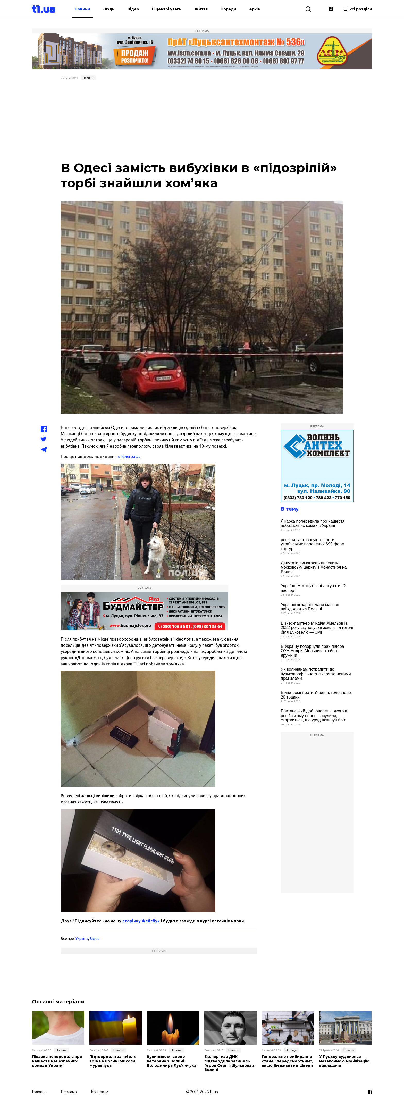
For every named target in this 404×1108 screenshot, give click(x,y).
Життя (201, 9)
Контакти (99, 1091)
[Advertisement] (202, 121)
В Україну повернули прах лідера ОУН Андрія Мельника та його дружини (312, 651)
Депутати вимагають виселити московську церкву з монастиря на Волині (314, 567)
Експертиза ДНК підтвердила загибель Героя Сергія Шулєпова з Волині (229, 1063)
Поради (228, 9)
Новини (82, 9)
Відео (133, 9)
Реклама (69, 1091)
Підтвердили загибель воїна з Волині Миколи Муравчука (112, 1061)
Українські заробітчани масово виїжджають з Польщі (310, 606)
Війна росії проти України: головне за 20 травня (316, 694)
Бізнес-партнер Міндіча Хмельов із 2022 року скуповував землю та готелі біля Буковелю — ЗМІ (317, 627)
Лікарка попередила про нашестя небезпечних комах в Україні (313, 523)
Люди (109, 9)
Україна (81, 939)
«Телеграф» (129, 456)
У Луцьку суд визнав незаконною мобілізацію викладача (344, 1061)
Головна (39, 1091)
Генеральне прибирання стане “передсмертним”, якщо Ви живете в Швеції (287, 1061)
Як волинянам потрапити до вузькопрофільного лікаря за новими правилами (316, 674)
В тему (290, 509)
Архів (254, 9)
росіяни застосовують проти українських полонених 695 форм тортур (312, 544)
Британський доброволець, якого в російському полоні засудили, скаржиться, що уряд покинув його (314, 715)
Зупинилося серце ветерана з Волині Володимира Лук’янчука (171, 1061)
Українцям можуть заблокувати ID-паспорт (314, 588)
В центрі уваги (167, 9)
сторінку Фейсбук (141, 921)
